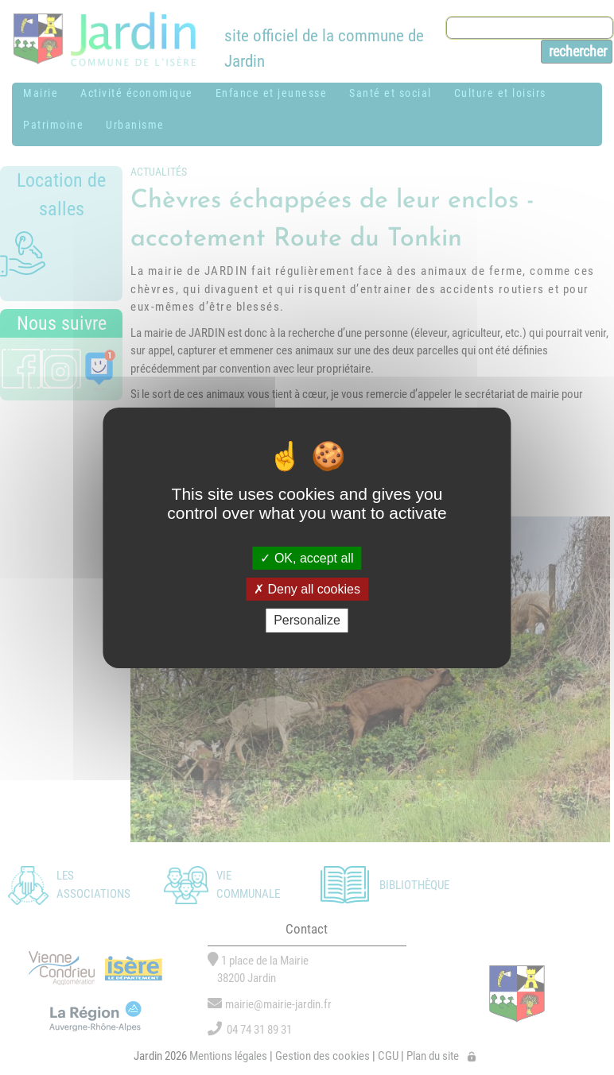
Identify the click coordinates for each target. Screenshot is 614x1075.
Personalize (307, 620)
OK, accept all (306, 558)
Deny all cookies (307, 589)
